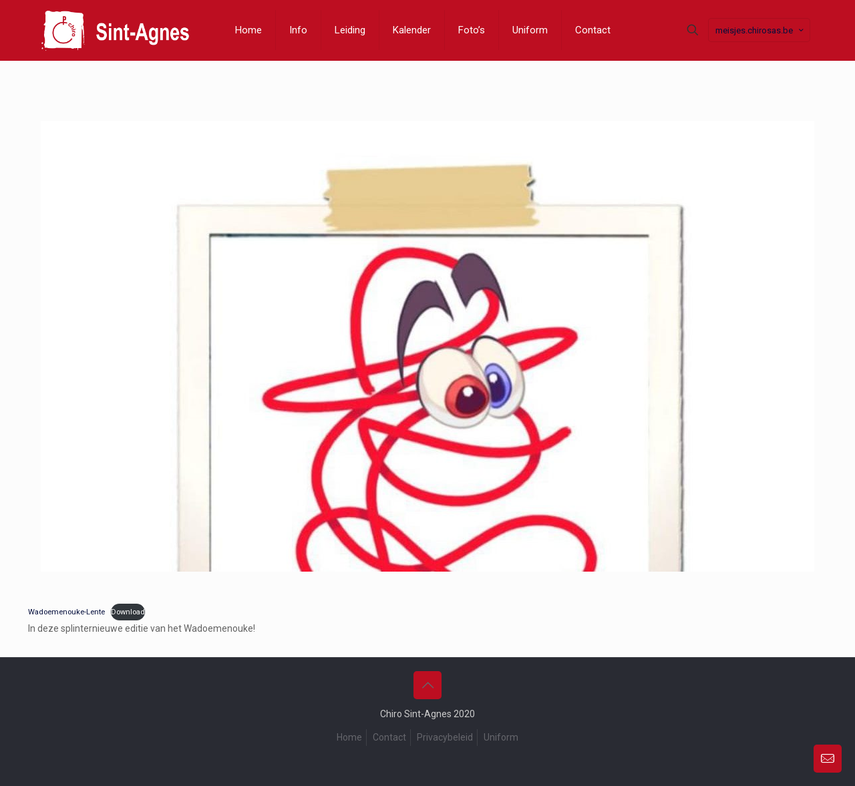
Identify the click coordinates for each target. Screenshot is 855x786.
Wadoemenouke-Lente (66, 612)
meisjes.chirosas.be (760, 30)
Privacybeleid (445, 737)
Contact (389, 737)
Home (349, 737)
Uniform (501, 737)
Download (128, 612)
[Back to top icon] (427, 685)
